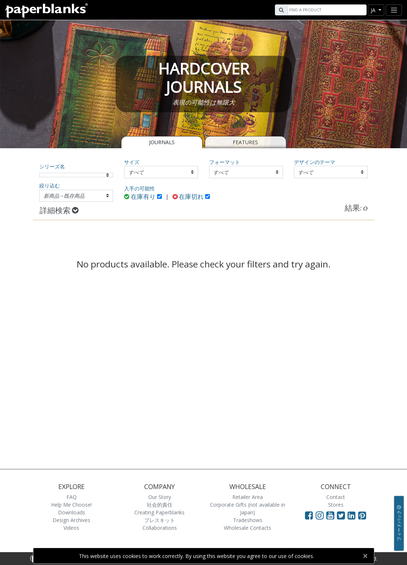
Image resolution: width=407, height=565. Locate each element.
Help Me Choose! (71, 504)
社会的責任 (159, 504)
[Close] (365, 556)
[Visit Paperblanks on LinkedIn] (353, 515)
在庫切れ (188, 197)
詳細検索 (59, 211)
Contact (335, 496)
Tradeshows (247, 520)
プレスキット (159, 520)
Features (245, 142)
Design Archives (71, 520)
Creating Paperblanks (159, 512)
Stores (336, 504)
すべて (136, 172)
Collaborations (159, 527)
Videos (71, 527)
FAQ (71, 496)
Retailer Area (247, 496)
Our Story (159, 496)
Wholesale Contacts (247, 527)
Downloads (71, 512)
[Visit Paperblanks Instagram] (320, 515)
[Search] (326, 9)
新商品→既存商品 (64, 195)
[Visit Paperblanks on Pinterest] (362, 515)
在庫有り (140, 197)
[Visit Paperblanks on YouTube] (331, 515)
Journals (162, 142)
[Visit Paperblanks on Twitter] (342, 515)
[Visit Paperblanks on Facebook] (309, 515)
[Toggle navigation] (394, 10)
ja (374, 10)
